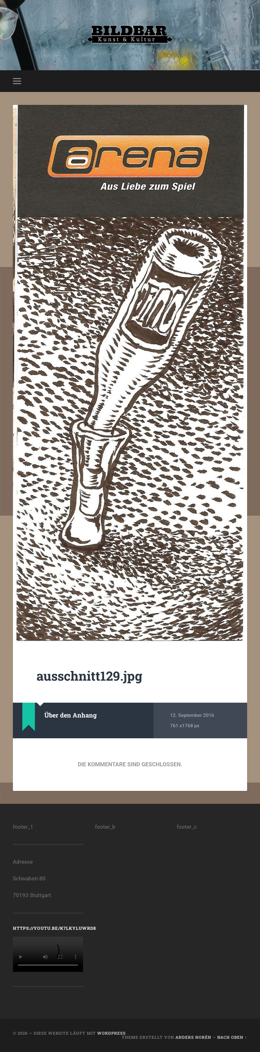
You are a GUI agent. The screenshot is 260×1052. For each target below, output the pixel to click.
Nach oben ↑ (232, 1037)
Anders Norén (193, 1037)
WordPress (111, 1033)
